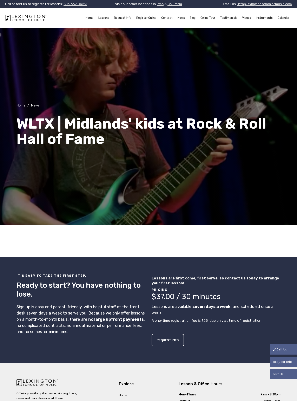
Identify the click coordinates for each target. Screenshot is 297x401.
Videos (246, 18)
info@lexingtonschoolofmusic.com (264, 4)
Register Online (146, 18)
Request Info (122, 18)
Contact (167, 18)
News (181, 18)
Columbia (174, 4)
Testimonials (228, 18)
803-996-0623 (75, 4)
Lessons (103, 18)
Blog (193, 18)
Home (89, 18)
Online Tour (207, 18)
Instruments (264, 18)
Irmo (160, 4)
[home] (25, 18)
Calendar (283, 18)
